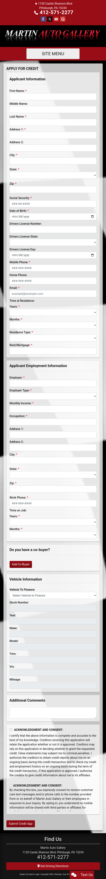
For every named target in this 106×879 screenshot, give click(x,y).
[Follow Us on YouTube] (56, 19)
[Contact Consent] (11, 785)
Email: (14, 288)
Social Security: (20, 198)
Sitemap (57, 874)
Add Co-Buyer (21, 564)
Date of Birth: (18, 211)
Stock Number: (19, 602)
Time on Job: (18, 510)
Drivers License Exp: (23, 249)
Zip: (12, 183)
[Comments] (53, 712)
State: (13, 169)
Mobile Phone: (19, 262)
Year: (13, 615)
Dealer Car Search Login (29, 874)
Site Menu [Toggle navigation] (53, 53)
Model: (14, 641)
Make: (14, 628)
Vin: (12, 666)
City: (12, 155)
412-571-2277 (56, 12)
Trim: (13, 654)
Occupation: (17, 416)
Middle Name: (19, 103)
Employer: (16, 377)
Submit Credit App (21, 823)
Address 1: (17, 129)
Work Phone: (18, 497)
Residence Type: (20, 332)
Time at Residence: (22, 300)
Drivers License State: (24, 236)
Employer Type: (20, 390)
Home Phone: (18, 275)
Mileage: (15, 679)
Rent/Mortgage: (20, 345)
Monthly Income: (21, 403)
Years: (14, 306)
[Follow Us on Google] (62, 19)
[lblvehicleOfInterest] (53, 595)
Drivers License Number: (26, 223)
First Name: (17, 91)
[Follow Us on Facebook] (43, 19)
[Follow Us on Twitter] (49, 19)
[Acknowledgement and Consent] (11, 729)
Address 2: (17, 142)
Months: (15, 319)
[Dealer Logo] (53, 36)
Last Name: (17, 116)
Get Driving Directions (53, 866)
